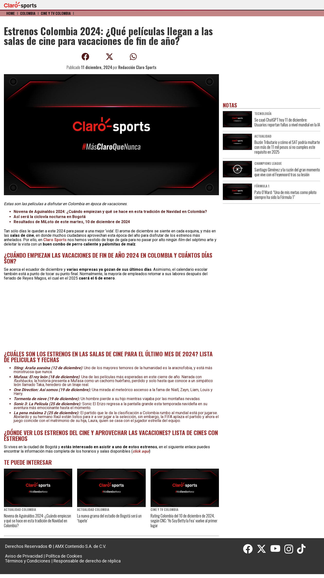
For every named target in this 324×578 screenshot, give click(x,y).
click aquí (141, 451)
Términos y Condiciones (27, 561)
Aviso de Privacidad (24, 556)
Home (10, 13)
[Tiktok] (302, 549)
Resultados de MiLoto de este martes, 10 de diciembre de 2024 (72, 221)
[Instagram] (290, 549)
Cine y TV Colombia (56, 13)
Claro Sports (55, 239)
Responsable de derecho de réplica (87, 561)
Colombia (28, 13)
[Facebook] (250, 549)
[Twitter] (263, 549)
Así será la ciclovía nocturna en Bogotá (50, 216)
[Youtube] (277, 549)
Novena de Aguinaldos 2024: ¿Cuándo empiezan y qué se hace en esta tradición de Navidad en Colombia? (110, 211)
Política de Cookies (64, 556)
